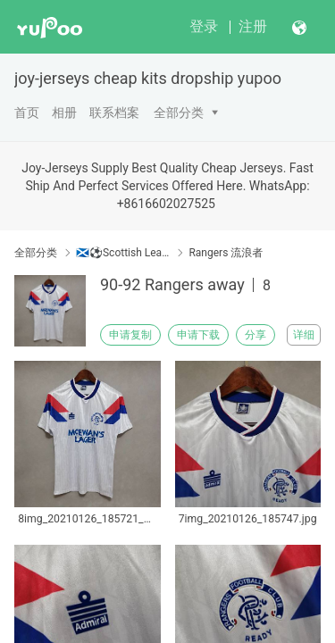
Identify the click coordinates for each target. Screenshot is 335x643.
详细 (303, 335)
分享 (255, 335)
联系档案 (114, 112)
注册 (253, 26)
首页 (26, 112)
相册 (64, 112)
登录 (203, 26)
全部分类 (179, 112)
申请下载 (198, 335)
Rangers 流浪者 (225, 252)
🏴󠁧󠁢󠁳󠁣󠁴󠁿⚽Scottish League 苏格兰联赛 (123, 252)
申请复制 (130, 335)
